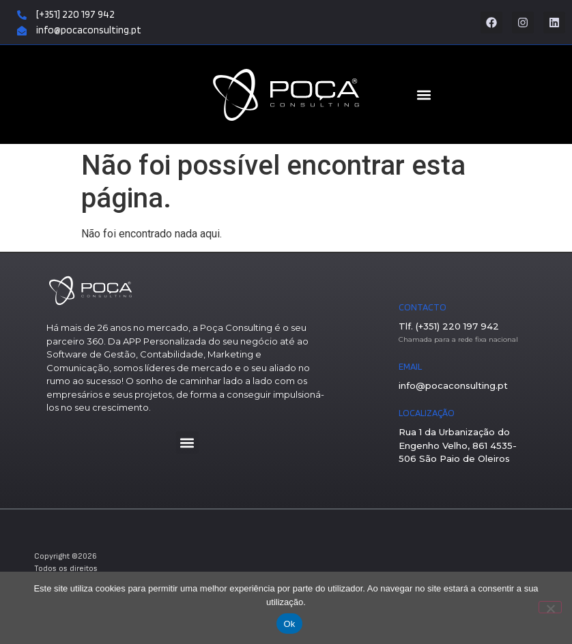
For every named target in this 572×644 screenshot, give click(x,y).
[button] (187, 442)
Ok (289, 624)
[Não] (550, 607)
